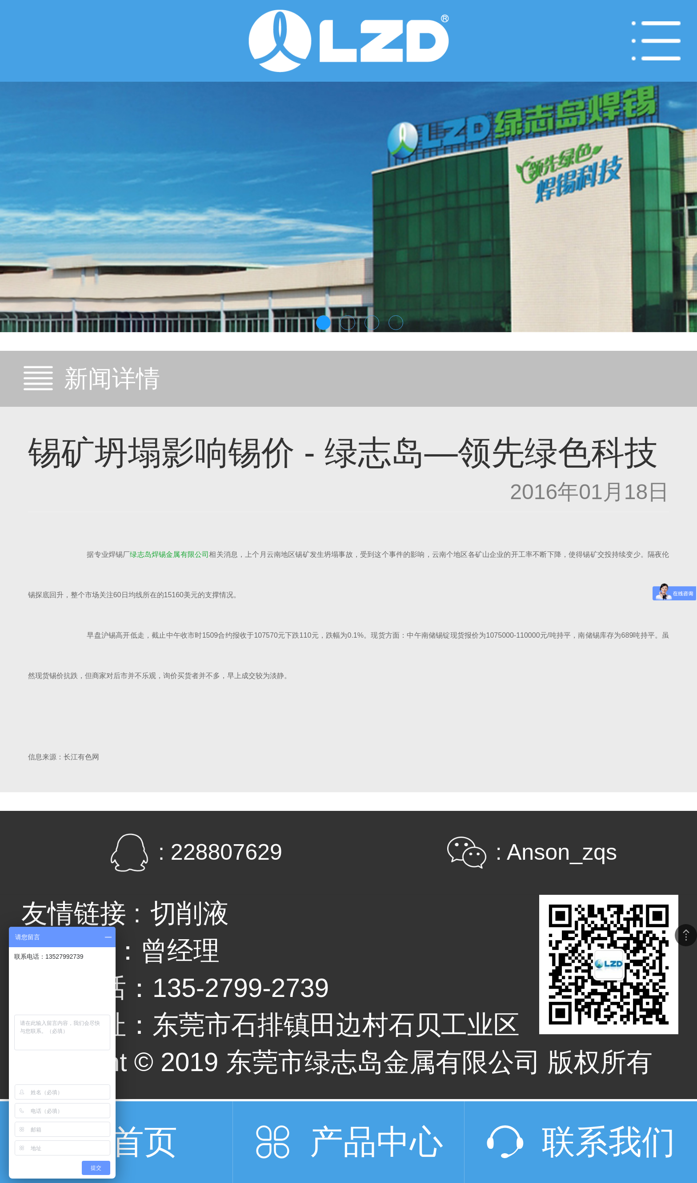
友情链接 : (81, 913)
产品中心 (376, 1141)
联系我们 (608, 1141)
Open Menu (656, 41)
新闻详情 (112, 378)
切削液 (189, 913)
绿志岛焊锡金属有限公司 (169, 554)
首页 (144, 1141)
